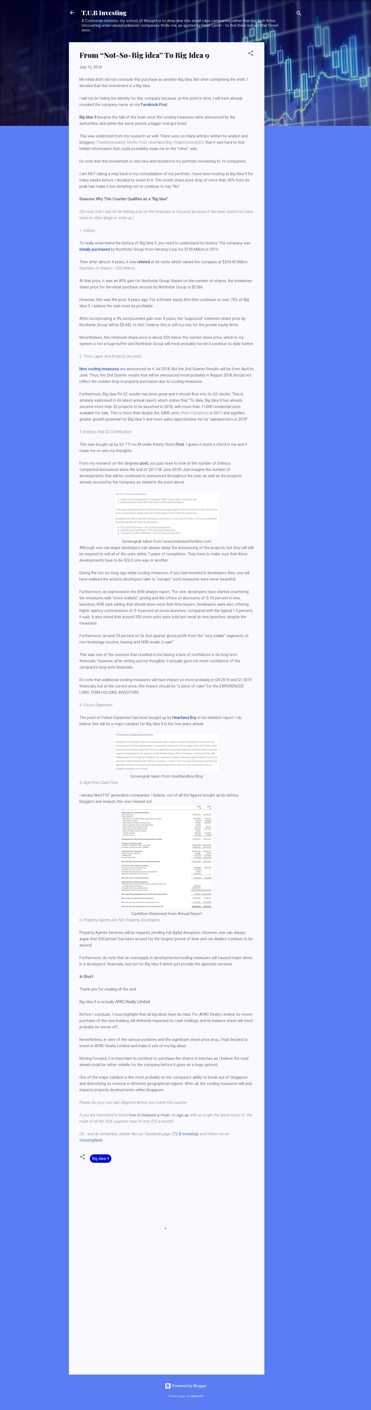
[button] (251, 54)
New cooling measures (99, 369)
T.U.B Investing (104, 12)
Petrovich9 (197, 1396)
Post (180, 444)
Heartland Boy (184, 717)
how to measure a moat (149, 1115)
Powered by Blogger (185, 1386)
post (144, 463)
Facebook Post (154, 104)
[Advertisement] (285, 121)
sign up (183, 1115)
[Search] (299, 14)
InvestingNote (91, 1140)
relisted (143, 262)
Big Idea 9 (100, 1158)
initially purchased (94, 249)
